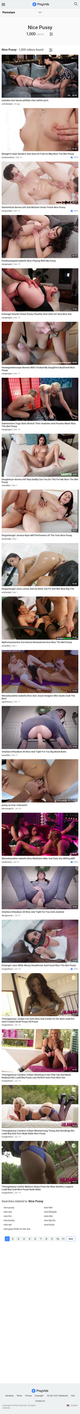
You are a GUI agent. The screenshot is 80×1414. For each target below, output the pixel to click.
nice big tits (49, 1220)
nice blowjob (50, 1211)
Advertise (9, 1396)
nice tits (8, 1216)
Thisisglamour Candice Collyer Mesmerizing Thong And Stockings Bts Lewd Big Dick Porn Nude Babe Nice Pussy (38, 1132)
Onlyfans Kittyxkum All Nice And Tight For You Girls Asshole (33, 912)
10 (57, 1239)
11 (63, 1239)
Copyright (39, 1396)
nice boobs (9, 1220)
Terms (19, 1396)
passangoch (7, 808)
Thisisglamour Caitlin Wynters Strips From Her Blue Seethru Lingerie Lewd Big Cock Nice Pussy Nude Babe (37, 1188)
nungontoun (7, 969)
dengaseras (7, 915)
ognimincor (7, 702)
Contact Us (40, 1401)
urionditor (6, 485)
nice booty (49, 1224)
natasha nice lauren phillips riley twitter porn (25, 100)
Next (71, 1239)
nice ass (8, 1211)
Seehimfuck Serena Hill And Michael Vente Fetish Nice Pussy (33, 207)
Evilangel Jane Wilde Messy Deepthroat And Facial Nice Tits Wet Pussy (39, 965)
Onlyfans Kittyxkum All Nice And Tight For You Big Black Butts (34, 751)
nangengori (7, 264)
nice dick (48, 1216)
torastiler (6, 755)
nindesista (6, 862)
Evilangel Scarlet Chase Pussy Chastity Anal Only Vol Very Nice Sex (37, 314)
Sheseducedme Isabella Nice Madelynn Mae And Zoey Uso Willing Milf (38, 858)
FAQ (73, 1396)
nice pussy (9, 1207)
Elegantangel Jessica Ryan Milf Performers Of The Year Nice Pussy (37, 535)
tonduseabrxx (8, 157)
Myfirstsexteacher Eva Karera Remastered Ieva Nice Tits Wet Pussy (37, 642)
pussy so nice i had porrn (14, 805)
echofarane (7, 104)
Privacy (28, 1396)
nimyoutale (7, 211)
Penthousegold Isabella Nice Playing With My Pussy (29, 260)
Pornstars (8, 12)
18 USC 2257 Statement (57, 1396)
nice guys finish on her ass (17, 1229)
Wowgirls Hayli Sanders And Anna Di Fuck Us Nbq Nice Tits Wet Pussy (38, 154)
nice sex (8, 1224)
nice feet (48, 1207)
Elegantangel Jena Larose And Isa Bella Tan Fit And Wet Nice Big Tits (38, 588)
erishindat (6, 539)
